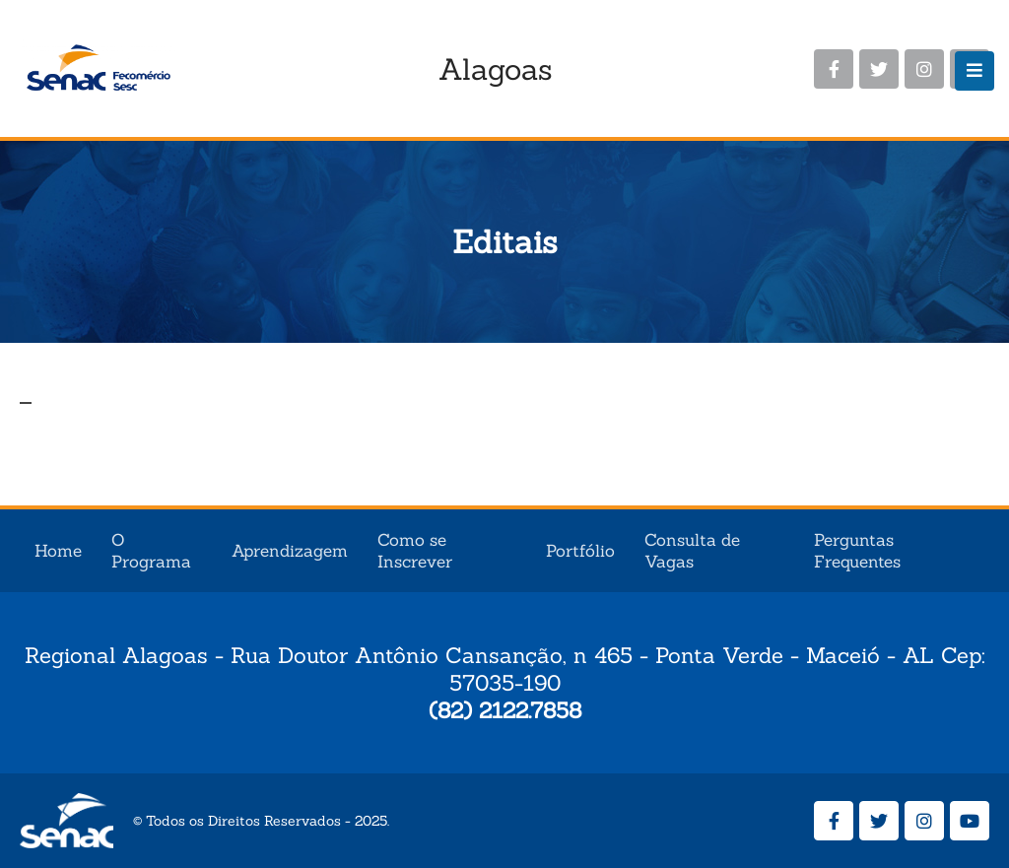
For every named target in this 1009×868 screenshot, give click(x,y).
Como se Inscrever (414, 550)
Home (58, 551)
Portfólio (580, 551)
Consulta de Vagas (692, 550)
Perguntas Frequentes (857, 550)
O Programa (151, 550)
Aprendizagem (290, 551)
